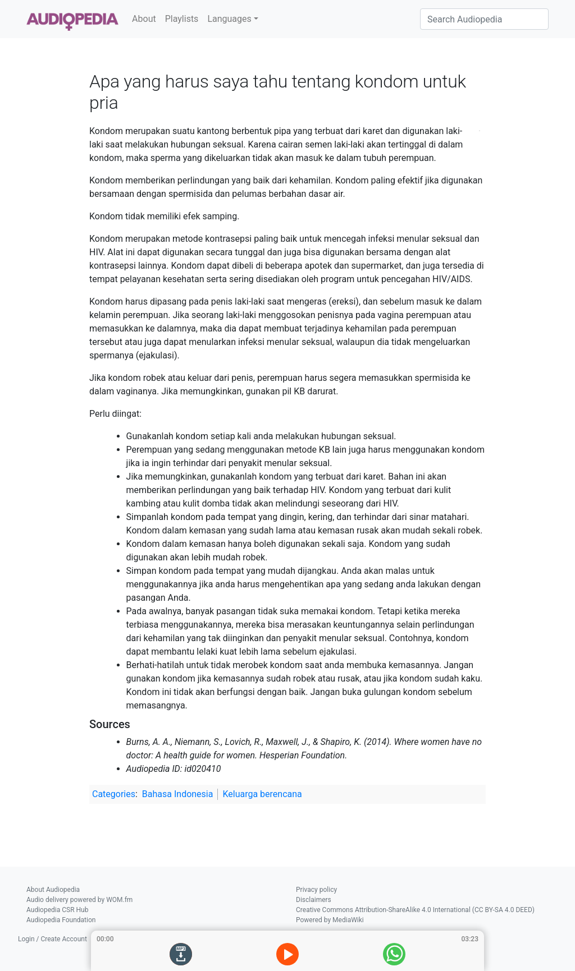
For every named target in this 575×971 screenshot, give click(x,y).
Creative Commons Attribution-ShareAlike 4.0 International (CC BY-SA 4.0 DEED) (415, 910)
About (144, 18)
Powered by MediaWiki (330, 920)
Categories (113, 794)
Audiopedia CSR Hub (57, 910)
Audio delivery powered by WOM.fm (79, 900)
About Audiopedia (53, 890)
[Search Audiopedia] (484, 19)
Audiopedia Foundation (60, 920)
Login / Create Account (52, 939)
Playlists (182, 18)
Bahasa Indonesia (177, 794)
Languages (229, 18)
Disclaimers (313, 900)
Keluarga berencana (262, 794)
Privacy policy (316, 890)
